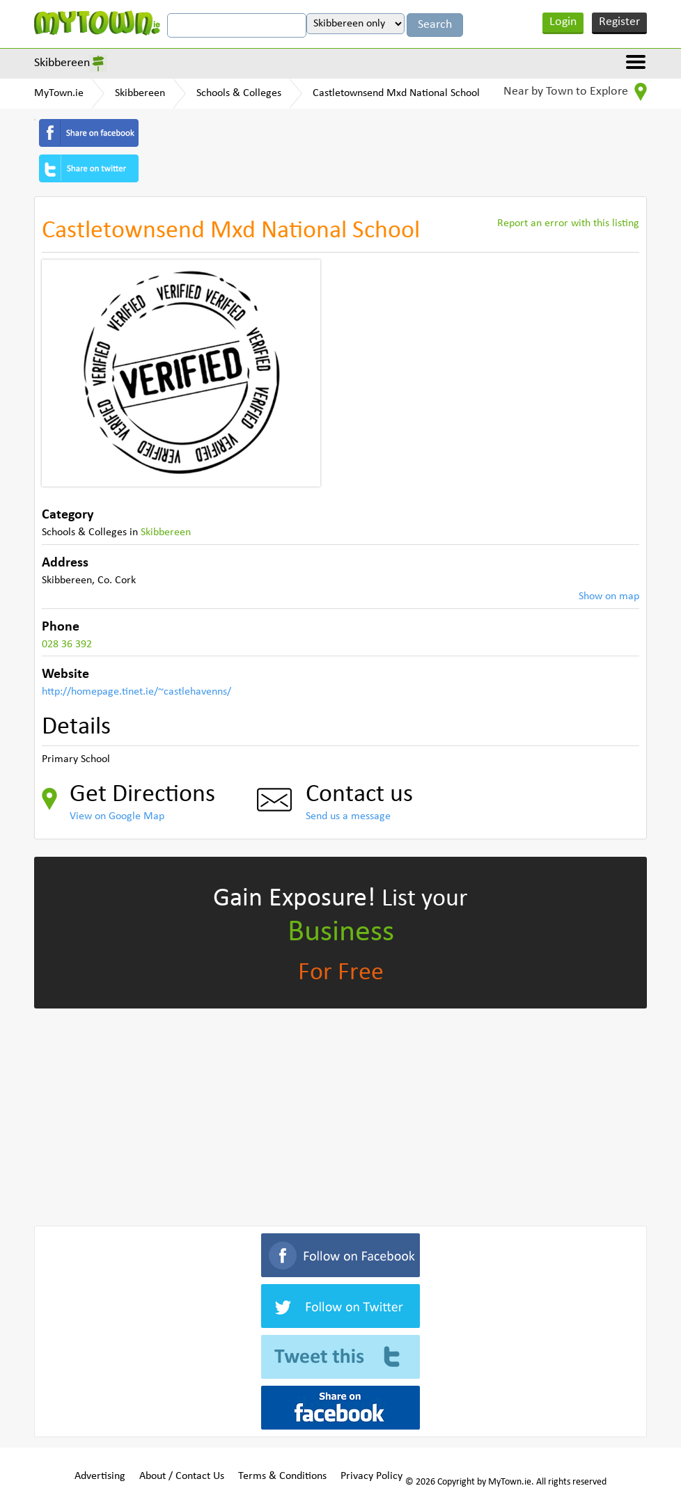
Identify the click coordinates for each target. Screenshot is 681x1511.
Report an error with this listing (568, 223)
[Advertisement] (340, 1114)
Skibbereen (62, 63)
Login (563, 22)
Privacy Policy (371, 1476)
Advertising (100, 1476)
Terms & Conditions (282, 1476)
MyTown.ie (59, 93)
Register (619, 22)
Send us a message (348, 816)
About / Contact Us (181, 1476)
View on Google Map (117, 816)
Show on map (609, 596)
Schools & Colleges (238, 93)
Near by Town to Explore (575, 92)
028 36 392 (67, 644)
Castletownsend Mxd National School (396, 93)
